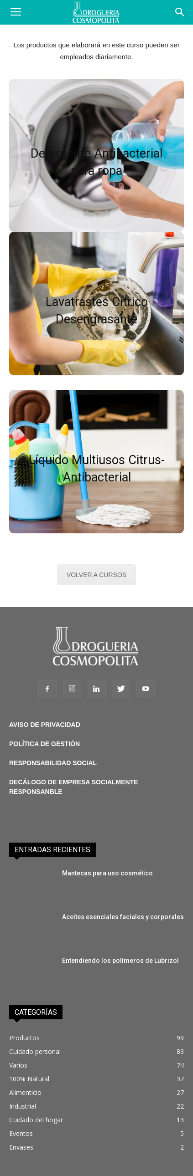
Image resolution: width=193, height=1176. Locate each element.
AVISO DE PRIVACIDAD (44, 724)
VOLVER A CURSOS (96, 574)
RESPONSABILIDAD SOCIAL (53, 763)
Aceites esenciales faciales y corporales (123, 916)
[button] (180, 12)
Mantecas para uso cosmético (107, 873)
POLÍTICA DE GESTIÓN (44, 743)
